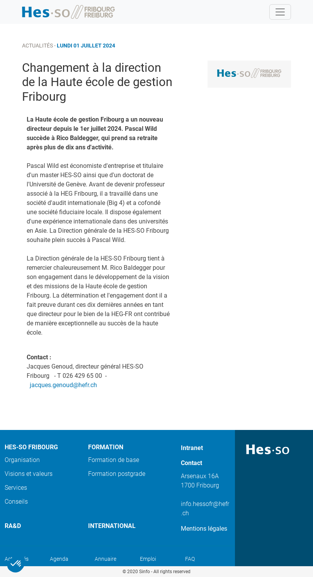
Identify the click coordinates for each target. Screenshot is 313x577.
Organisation (22, 460)
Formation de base (113, 460)
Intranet (192, 448)
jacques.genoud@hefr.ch (63, 385)
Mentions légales (204, 528)
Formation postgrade (116, 473)
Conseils (16, 501)
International (112, 526)
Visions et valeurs (29, 473)
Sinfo (144, 571)
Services (16, 487)
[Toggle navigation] (280, 12)
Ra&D (13, 526)
